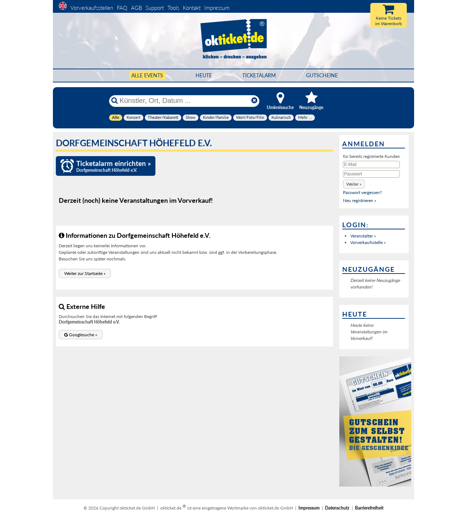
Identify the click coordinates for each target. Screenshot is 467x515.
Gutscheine (322, 75)
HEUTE (204, 75)
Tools (173, 7)
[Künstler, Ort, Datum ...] (184, 101)
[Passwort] (371, 174)
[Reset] (254, 101)
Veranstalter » (363, 236)
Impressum (216, 7)
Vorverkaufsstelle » (368, 242)
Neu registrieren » (359, 200)
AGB (136, 7)
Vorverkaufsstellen (91, 7)
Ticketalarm (259, 75)
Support (155, 7)
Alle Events (147, 75)
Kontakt (192, 7)
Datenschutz (337, 508)
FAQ (122, 7)
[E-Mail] (371, 164)
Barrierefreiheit (369, 508)
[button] (85, 273)
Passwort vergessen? (362, 192)
